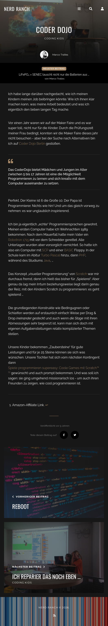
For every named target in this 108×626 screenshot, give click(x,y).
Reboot (20, 506)
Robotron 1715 (18, 240)
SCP (45, 250)
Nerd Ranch (17, 8)
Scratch (81, 274)
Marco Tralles (54, 55)
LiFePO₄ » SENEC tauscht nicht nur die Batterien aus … (54, 76)
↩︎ (46, 405)
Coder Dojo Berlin (32, 144)
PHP (82, 255)
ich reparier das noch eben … (46, 576)
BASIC (68, 250)
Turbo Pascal (50, 255)
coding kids (54, 38)
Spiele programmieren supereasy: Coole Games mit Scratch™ (53, 368)
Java (47, 260)
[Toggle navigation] (79, 8)
